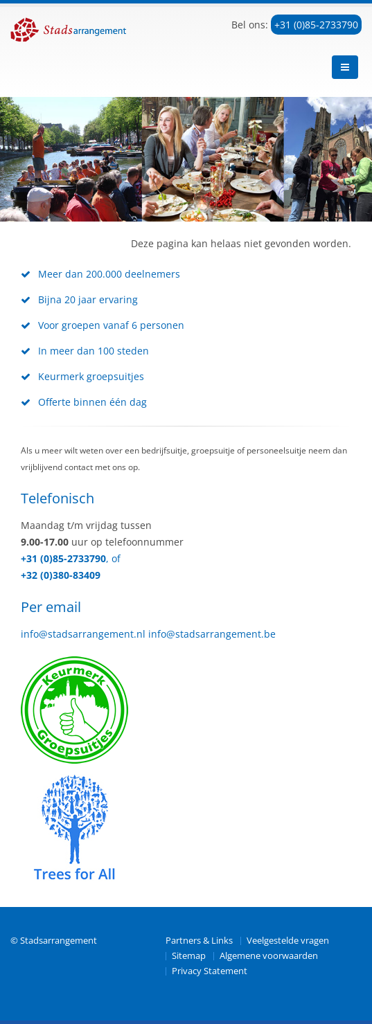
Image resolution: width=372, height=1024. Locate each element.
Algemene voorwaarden (269, 956)
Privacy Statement (209, 971)
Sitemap (189, 956)
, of (113, 558)
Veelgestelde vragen (288, 940)
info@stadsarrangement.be (212, 633)
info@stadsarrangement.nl (83, 633)
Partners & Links (199, 940)
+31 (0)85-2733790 (316, 24)
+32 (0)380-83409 (60, 575)
